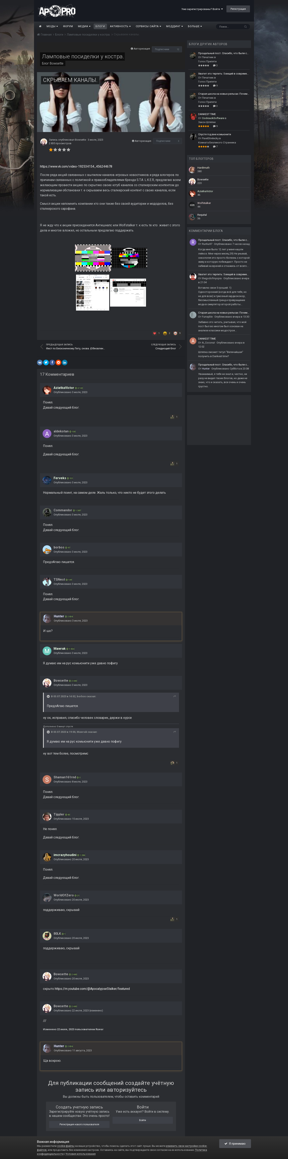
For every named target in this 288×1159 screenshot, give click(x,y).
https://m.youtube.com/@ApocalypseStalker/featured (92, 989)
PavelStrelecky (210, 138)
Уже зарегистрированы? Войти (202, 9)
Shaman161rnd (65, 777)
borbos (59, 547)
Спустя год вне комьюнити (214, 134)
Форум (68, 26)
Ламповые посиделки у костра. (83, 56)
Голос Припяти (207, 61)
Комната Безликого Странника (217, 142)
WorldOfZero (64, 895)
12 (178, 49)
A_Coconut (208, 342)
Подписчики (162, 49)
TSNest (59, 579)
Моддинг (174, 26)
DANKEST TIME (207, 114)
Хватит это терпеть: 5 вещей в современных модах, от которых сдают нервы (224, 73)
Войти (142, 1120)
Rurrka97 (207, 243)
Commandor (63, 510)
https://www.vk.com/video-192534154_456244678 (76, 166)
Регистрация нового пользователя (79, 1124)
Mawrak (82, 732)
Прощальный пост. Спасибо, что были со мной (224, 53)
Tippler (59, 814)
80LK (57, 934)
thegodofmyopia (212, 278)
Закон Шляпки (207, 122)
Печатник (208, 57)
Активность (120, 26)
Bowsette (56, 63)
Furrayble (207, 316)
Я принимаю (235, 1143)
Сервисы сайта (148, 26)
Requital (202, 214)
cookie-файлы (65, 1145)
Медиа (84, 26)
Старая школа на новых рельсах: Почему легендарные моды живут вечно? (224, 93)
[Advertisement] (219, 420)
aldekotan (61, 431)
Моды (52, 26)
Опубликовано (70, 392)
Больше (195, 26)
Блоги (100, 26)
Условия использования (80, 1153)
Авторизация (142, 48)
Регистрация (238, 8)
